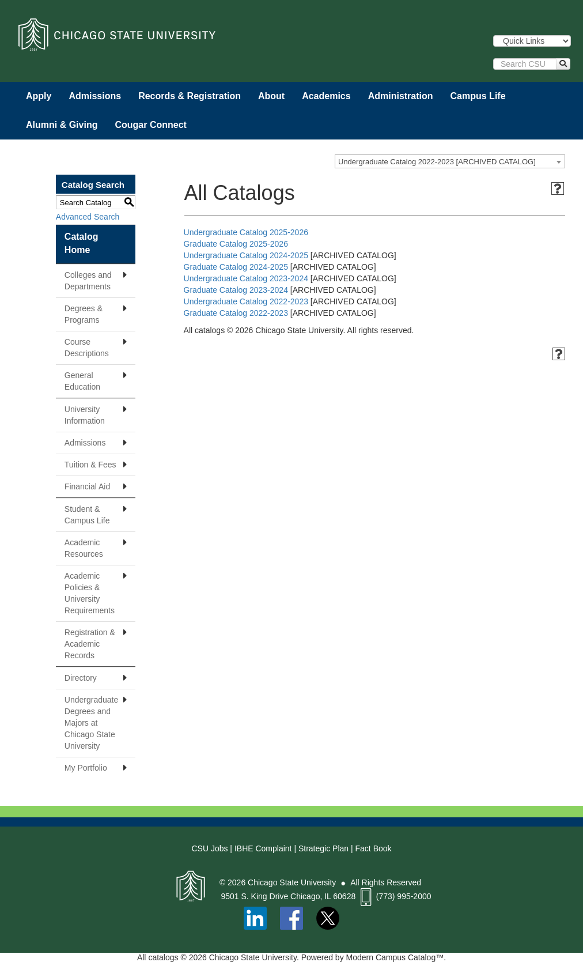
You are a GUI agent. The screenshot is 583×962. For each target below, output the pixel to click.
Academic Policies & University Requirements (90, 593)
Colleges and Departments (88, 280)
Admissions (95, 96)
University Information (85, 415)
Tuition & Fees (90, 464)
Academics (326, 96)
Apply (38, 96)
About (271, 96)
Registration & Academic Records (90, 644)
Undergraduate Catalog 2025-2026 (246, 232)
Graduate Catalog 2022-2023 (236, 313)
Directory (81, 677)
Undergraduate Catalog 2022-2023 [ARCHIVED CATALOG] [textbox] (437, 161)
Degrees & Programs (84, 314)
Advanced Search (88, 216)
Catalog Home (82, 243)
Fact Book (373, 848)
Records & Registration (189, 96)
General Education (82, 381)
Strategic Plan (323, 848)
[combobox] (450, 161)
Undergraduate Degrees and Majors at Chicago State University (91, 722)
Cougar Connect (150, 125)
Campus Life (478, 96)
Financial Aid (87, 486)
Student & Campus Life (87, 514)
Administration (400, 96)
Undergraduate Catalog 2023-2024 (246, 278)
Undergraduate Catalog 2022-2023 (246, 301)
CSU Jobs (209, 848)
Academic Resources (84, 548)
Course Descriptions (87, 347)
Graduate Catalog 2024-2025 (236, 266)
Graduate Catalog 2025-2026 (236, 243)
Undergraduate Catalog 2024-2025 (246, 255)
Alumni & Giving (61, 125)
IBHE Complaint (263, 848)
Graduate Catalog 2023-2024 (236, 290)
